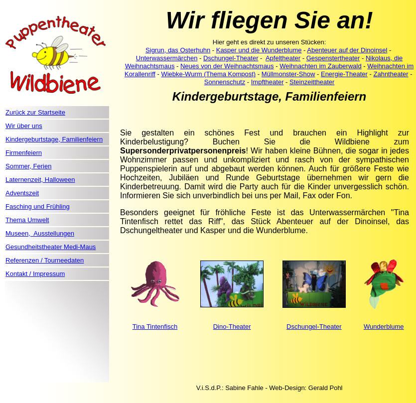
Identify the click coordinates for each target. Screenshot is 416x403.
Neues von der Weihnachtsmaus (227, 66)
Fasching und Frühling (37, 206)
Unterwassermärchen (167, 58)
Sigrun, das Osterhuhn (177, 50)
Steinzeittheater (311, 82)
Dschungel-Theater (231, 58)
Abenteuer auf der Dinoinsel (347, 50)
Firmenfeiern (23, 152)
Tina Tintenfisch (155, 326)
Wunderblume (384, 326)
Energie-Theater (344, 74)
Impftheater (267, 82)
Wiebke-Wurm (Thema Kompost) (208, 74)
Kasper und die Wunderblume (259, 50)
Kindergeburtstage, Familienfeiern (54, 139)
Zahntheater (390, 74)
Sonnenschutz (224, 82)
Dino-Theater (232, 326)
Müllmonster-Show (288, 74)
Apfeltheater (283, 58)
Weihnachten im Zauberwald (320, 66)
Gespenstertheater (333, 58)
